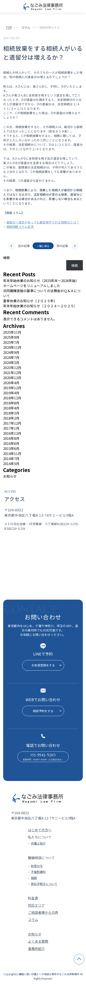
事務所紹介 (36, 948)
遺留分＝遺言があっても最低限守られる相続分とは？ (42, 222)
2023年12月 (12, 367)
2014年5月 (11, 463)
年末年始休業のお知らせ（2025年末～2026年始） (41, 280)
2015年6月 (11, 448)
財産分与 (37, 866)
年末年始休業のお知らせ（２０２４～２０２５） (40, 305)
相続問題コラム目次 (20, 227)
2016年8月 (11, 438)
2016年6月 (11, 443)
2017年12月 (12, 423)
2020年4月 (11, 382)
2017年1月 (11, 428)
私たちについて (40, 837)
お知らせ (10, 476)
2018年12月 (12, 397)
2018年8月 (11, 402)
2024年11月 (12, 347)
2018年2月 (11, 418)
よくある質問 (38, 941)
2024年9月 (11, 352)
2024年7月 (11, 357)
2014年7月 (11, 458)
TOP (9, 27)
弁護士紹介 (38, 843)
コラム (25, 27)
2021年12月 (12, 372)
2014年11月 (12, 453)
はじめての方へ (40, 829)
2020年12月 (12, 377)
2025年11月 (12, 332)
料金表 (33, 897)
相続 (34, 878)
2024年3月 (11, 362)
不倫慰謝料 (38, 872)
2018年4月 (11, 407)
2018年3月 (11, 413)
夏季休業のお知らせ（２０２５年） (30, 300)
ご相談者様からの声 (43, 912)
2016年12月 (12, 433)
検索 (6, 257)
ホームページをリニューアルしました (31, 285)
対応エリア (36, 905)
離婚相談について (41, 857)
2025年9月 (11, 337)
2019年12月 (12, 387)
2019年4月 (11, 392)
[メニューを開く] (81, 6)
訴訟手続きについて (44, 884)
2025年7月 (11, 342)
